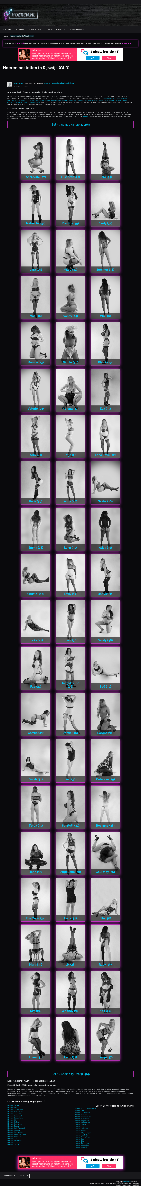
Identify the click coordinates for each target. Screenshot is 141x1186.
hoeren (85, 116)
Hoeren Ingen (12, 1138)
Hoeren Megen (80, 1127)
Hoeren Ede (79, 1141)
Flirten (20, 29)
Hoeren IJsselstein (82, 1145)
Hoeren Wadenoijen (15, 1140)
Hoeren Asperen (81, 1131)
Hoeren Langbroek (69, 100)
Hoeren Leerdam (81, 1129)
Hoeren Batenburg (82, 1143)
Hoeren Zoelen (35, 102)
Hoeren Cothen (13, 1122)
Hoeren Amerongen (15, 1136)
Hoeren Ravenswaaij (53, 100)
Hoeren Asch (22, 100)
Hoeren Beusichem (100, 100)
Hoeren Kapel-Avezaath (16, 1134)
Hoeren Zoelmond (84, 100)
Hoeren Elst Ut (13, 1144)
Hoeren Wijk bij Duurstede (85, 1108)
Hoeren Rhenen (81, 1115)
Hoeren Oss (79, 1139)
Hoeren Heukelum (82, 1135)
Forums (6, 29)
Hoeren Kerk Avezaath (16, 1128)
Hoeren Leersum (14, 1130)
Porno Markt (77, 29)
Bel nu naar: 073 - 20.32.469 (70, 124)
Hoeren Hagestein (82, 1121)
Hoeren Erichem (115, 100)
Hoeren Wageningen (83, 1133)
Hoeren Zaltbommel (83, 1123)
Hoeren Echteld (13, 1142)
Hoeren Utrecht (81, 1147)
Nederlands (9, 1176)
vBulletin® (127, 1182)
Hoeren (5, 36)
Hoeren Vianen (80, 1125)
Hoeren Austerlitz (82, 1119)
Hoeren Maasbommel (83, 1117)
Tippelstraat (36, 29)
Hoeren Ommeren (21, 102)
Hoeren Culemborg (82, 1113)
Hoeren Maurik (108, 98)
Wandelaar (19, 83)
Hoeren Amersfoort (82, 1137)
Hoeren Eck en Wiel (36, 100)
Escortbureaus (56, 29)
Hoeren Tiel (79, 1110)
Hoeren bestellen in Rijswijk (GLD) (22, 36)
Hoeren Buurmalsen (15, 1132)
